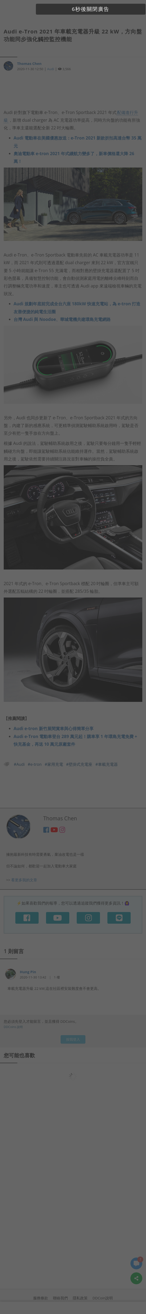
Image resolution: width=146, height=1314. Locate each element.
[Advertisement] (73, 92)
